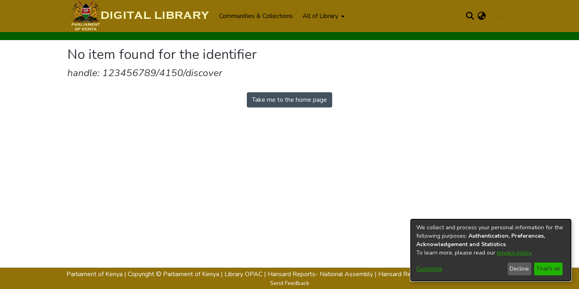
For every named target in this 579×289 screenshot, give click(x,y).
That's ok (548, 269)
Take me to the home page (289, 99)
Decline (519, 269)
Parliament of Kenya (95, 274)
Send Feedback (289, 283)
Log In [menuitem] (497, 16)
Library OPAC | (246, 274)
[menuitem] (323, 16)
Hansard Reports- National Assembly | (323, 274)
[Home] (139, 16)
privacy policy (514, 253)
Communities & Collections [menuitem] (256, 16)
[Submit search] (470, 16)
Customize (429, 269)
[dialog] (491, 250)
